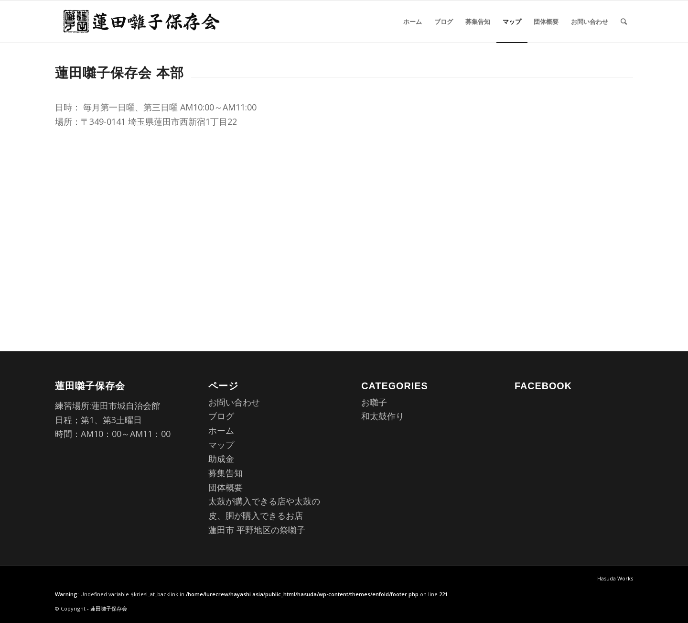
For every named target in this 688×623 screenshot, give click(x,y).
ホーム (221, 430)
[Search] (623, 21)
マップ (221, 444)
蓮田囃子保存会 (108, 608)
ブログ (221, 416)
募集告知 (225, 473)
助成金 (221, 458)
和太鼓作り (382, 416)
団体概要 (225, 487)
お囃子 (374, 402)
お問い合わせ (234, 402)
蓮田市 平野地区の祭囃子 (256, 530)
